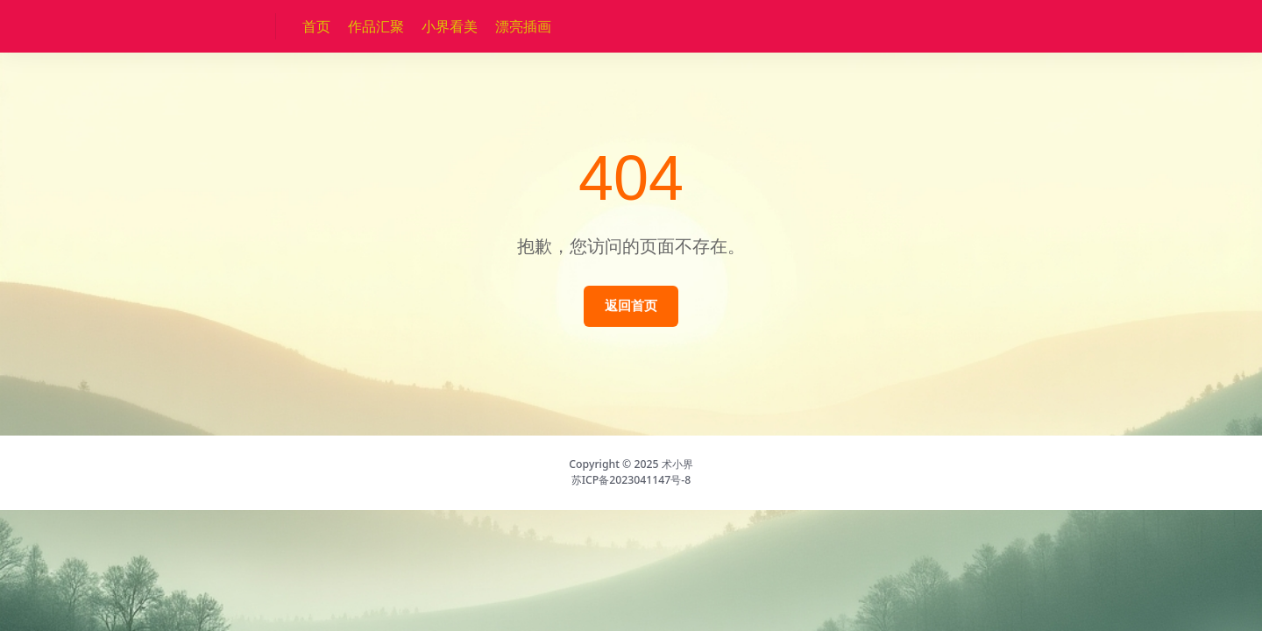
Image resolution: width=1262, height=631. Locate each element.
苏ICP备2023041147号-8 (631, 479)
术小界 (677, 464)
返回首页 (631, 305)
